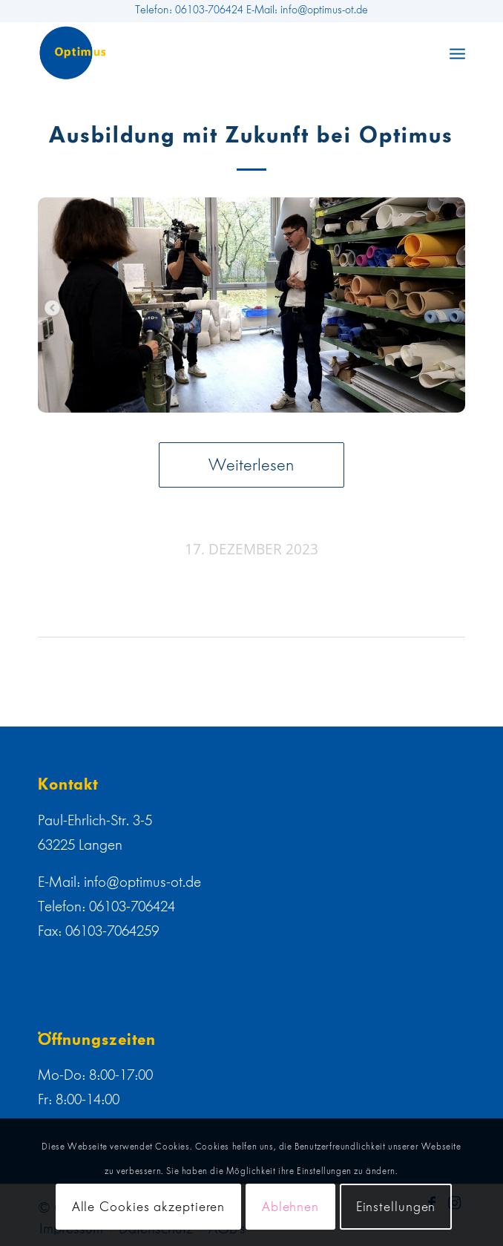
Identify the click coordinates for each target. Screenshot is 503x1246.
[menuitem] (457, 53)
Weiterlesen (251, 465)
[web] (209, 52)
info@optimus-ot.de (142, 882)
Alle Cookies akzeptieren (149, 1207)
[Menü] (457, 53)
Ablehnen (290, 1207)
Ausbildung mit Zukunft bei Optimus (251, 135)
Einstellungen (396, 1207)
